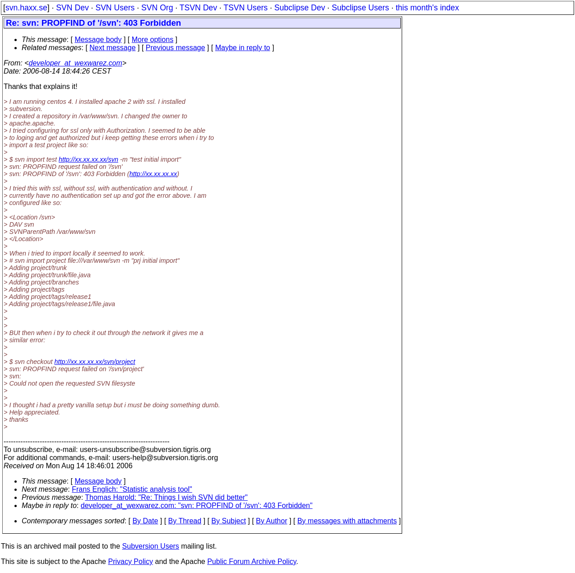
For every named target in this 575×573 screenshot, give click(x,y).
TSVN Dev (198, 7)
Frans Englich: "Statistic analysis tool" (132, 489)
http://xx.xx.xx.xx (153, 173)
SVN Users (114, 7)
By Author (271, 521)
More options (153, 39)
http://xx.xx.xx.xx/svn (88, 159)
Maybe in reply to (242, 47)
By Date (145, 521)
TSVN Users (245, 7)
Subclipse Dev (299, 7)
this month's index (427, 7)
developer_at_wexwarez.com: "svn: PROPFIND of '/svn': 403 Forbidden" (197, 505)
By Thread (185, 521)
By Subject (228, 521)
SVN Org (157, 7)
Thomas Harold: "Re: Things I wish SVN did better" (166, 497)
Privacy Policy (130, 561)
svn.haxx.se (26, 7)
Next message (112, 47)
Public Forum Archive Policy (251, 561)
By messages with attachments (347, 521)
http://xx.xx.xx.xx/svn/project (94, 361)
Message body (97, 39)
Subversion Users (150, 546)
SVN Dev (72, 7)
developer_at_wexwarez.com (75, 63)
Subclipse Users (360, 7)
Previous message (175, 47)
